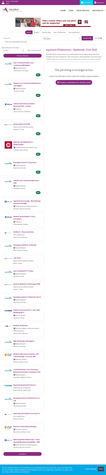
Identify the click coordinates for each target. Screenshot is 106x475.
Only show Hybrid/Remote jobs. (16, 42)
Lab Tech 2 (17, 258)
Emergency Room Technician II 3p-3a (27, 297)
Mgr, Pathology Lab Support (23, 341)
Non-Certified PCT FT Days (23, 271)
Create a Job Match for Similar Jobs (74, 82)
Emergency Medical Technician (24, 245)
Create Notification (34, 50)
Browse (36, 32)
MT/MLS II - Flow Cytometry (23, 232)
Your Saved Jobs (74, 32)
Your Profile (83, 10)
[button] (98, 38)
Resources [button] (97, 10)
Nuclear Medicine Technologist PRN (26, 284)
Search (28, 32)
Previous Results (22, 56)
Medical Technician (20, 325)
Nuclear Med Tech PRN (21, 124)
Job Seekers (86, 2)
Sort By (5, 50)
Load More (22, 454)
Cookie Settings (90, 469)
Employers (99, 2)
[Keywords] (22, 38)
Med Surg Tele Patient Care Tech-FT (26, 413)
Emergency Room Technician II (24, 162)
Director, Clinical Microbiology (24, 426)
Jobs (71, 10)
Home (63, 10)
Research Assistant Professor (24, 385)
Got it (101, 469)
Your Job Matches (60, 32)
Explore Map (46, 32)
